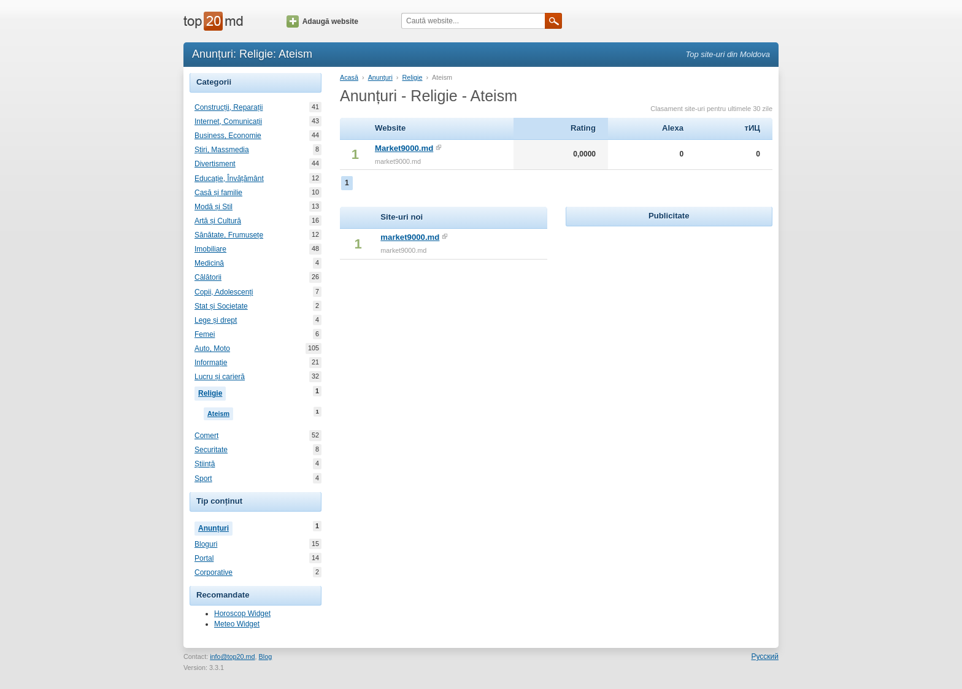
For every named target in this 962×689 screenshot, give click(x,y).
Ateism (220, 412)
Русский (765, 656)
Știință (204, 464)
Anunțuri (215, 527)
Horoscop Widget (242, 613)
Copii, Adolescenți (223, 292)
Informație (210, 363)
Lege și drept (215, 320)
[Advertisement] (669, 306)
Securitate (211, 450)
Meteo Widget (237, 624)
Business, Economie (227, 135)
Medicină (209, 263)
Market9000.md (404, 148)
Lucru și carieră (219, 377)
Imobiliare (210, 249)
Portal (204, 558)
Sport (203, 478)
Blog (265, 656)
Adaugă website (322, 21)
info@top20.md (232, 656)
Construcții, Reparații (228, 107)
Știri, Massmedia (221, 150)
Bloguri (205, 544)
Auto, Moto (212, 348)
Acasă (349, 77)
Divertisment (215, 164)
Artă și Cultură (217, 221)
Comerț (206, 436)
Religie (212, 392)
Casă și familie (218, 193)
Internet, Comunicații (228, 121)
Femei (204, 334)
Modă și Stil (213, 207)
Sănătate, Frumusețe (228, 235)
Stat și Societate (221, 306)
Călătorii (207, 277)
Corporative (213, 572)
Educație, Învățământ (229, 178)
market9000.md (409, 237)
